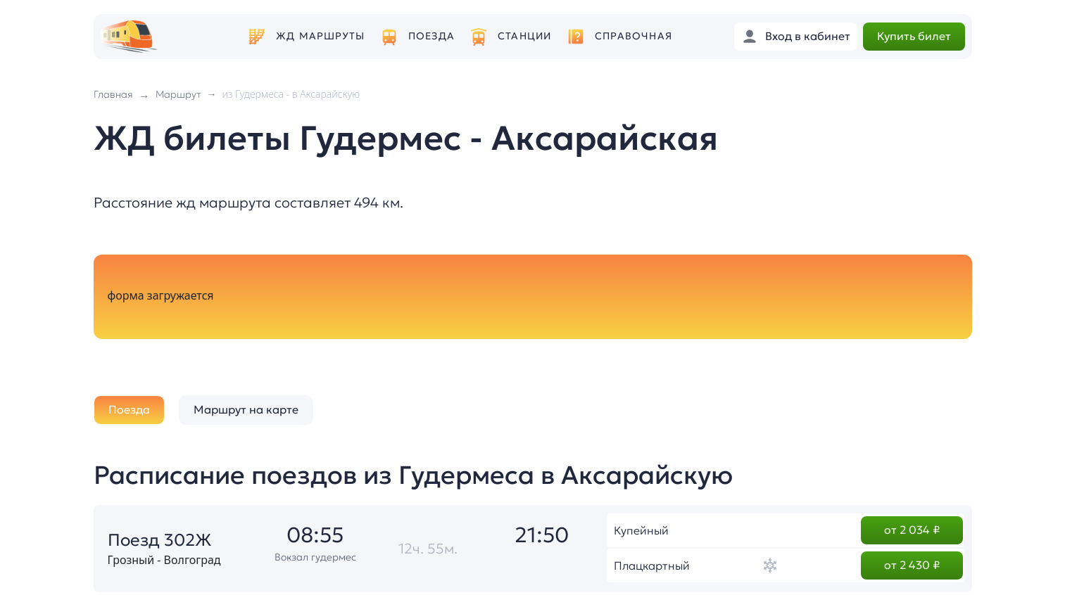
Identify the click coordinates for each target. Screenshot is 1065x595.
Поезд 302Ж (160, 540)
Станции (524, 36)
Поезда (431, 36)
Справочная (633, 36)
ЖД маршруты (320, 36)
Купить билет (914, 36)
